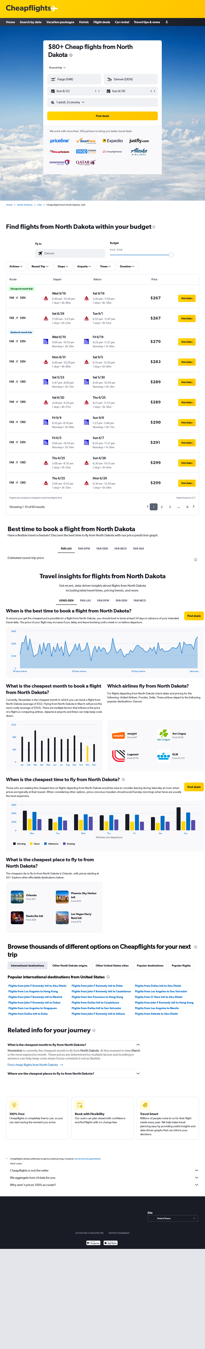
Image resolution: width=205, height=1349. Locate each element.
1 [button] (153, 507)
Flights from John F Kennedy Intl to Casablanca (101, 991)
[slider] (171, 254)
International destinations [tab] (27, 965)
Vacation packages (60, 22)
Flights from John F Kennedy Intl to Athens (98, 1013)
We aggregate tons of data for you (104, 1177)
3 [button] (170, 507)
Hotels (84, 22)
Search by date (31, 22)
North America (24, 204)
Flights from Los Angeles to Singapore (32, 1008)
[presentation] (71, 55)
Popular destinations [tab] (150, 965)
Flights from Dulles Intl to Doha (28, 1013)
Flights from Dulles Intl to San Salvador (96, 1008)
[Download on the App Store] (110, 1243)
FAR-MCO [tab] (121, 548)
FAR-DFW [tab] (84, 548)
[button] (72, 91)
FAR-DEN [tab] (102, 548)
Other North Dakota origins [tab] (69, 965)
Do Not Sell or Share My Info (90, 1233)
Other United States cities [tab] (112, 965)
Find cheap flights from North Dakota (35, 1065)
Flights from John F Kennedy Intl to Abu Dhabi (37, 985)
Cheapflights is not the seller (104, 1170)
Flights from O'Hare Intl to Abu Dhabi (159, 997)
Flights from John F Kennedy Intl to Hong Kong (164, 1002)
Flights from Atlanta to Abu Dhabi (156, 1013)
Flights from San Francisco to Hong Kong (97, 997)
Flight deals (101, 22)
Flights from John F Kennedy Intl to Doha (97, 985)
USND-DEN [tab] (66, 600)
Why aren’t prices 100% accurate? (104, 1184)
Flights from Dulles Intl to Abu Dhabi (158, 985)
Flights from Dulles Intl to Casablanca (95, 1002)
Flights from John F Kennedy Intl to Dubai (34, 1002)
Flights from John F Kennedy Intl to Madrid (35, 997)
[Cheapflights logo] (28, 9)
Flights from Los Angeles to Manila (157, 1008)
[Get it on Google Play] (93, 1243)
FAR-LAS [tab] (66, 548)
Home (10, 22)
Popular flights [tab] (181, 965)
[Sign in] (166, 22)
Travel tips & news (147, 22)
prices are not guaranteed (87, 1158)
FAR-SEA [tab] (138, 548)
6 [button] (187, 507)
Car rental (122, 22)
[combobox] (57, 68)
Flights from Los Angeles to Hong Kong (33, 991)
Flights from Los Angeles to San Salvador (161, 991)
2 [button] (162, 507)
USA (39, 204)
